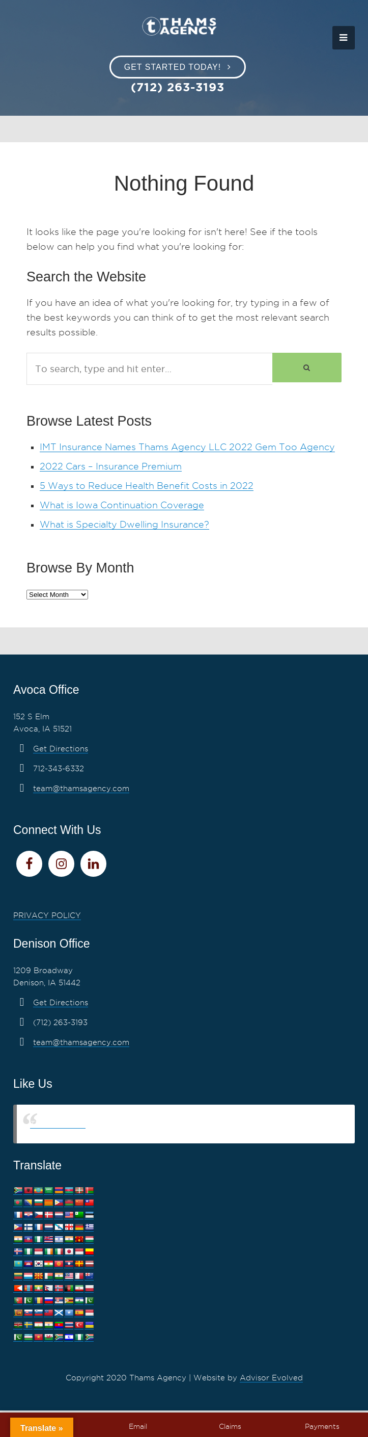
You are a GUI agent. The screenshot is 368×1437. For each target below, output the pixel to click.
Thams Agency (58, 1123)
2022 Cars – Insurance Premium (111, 466)
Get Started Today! (172, 67)
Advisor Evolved (271, 1378)
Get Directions (60, 749)
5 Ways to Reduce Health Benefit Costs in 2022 (146, 485)
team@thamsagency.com (81, 789)
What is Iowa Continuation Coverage (122, 505)
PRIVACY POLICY (47, 915)
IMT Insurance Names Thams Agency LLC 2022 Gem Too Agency (187, 447)
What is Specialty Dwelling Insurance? (124, 524)
